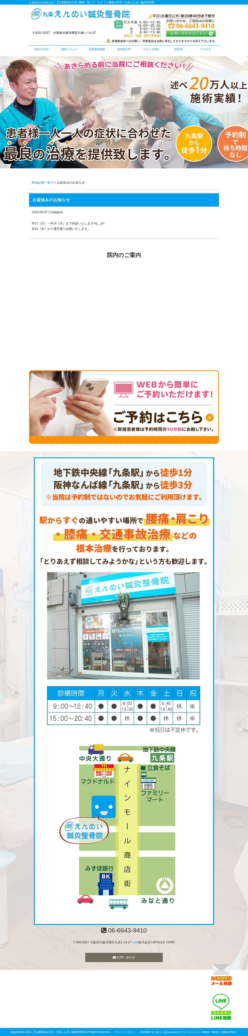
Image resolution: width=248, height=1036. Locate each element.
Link (135, 942)
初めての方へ (42, 49)
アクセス (205, 49)
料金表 (178, 49)
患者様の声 (124, 49)
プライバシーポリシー (125, 1032)
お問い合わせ (124, 957)
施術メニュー (69, 49)
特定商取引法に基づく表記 (154, 1032)
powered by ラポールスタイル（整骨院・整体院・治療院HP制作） (203, 1032)
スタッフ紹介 (151, 49)
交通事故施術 (97, 49)
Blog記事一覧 (41, 182)
